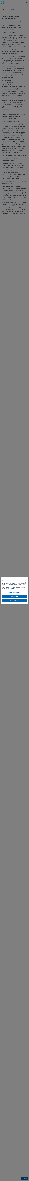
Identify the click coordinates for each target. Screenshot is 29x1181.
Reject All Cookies (14, 596)
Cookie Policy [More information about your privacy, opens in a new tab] (12, 588)
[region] (14, 590)
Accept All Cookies (14, 600)
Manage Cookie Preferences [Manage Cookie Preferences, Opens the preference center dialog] (14, 592)
